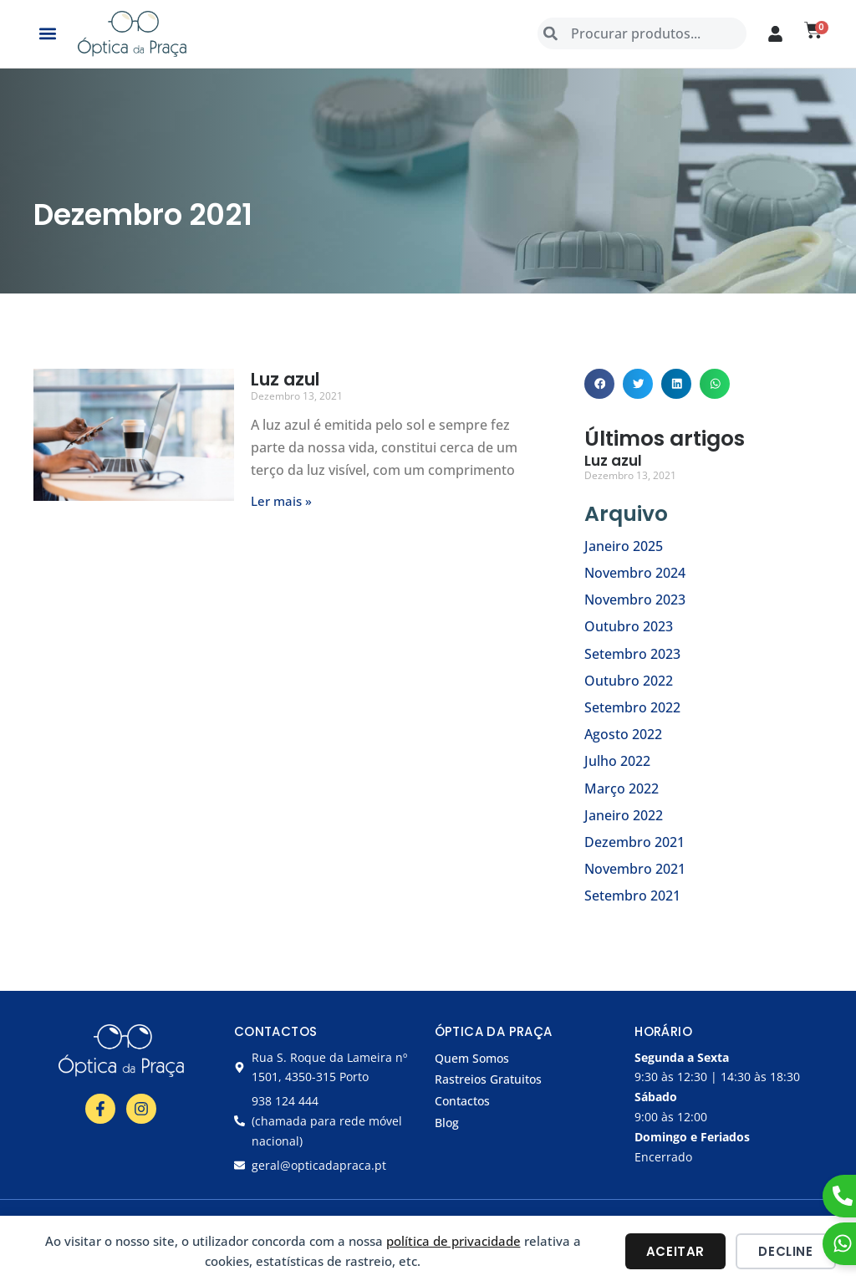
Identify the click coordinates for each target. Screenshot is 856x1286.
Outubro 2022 (628, 680)
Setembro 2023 (632, 654)
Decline (785, 1251)
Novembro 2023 (634, 599)
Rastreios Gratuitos (488, 1079)
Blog (447, 1122)
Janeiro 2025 (623, 546)
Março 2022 (621, 788)
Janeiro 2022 (623, 815)
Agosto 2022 (623, 734)
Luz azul (285, 379)
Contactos (462, 1101)
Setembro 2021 (632, 895)
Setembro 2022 (632, 707)
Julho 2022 (617, 761)
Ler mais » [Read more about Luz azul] (281, 500)
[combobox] (642, 33)
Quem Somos (472, 1058)
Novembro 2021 (634, 869)
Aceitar (675, 1251)
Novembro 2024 (634, 573)
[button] (47, 34)
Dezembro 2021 (634, 842)
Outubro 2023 (628, 626)
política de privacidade (453, 1240)
